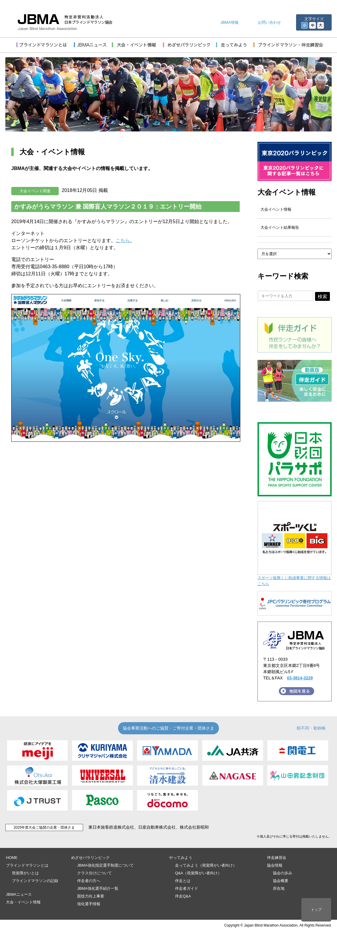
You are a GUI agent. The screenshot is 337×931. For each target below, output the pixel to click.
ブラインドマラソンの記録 (35, 880)
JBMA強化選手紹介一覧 (97, 888)
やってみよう (180, 857)
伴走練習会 (276, 857)
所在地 (278, 888)
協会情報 (274, 865)
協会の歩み (282, 873)
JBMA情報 (229, 22)
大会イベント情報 (286, 192)
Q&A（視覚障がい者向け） (198, 873)
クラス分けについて (94, 873)
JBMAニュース (19, 894)
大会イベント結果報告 (279, 227)
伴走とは (182, 880)
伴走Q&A (183, 896)
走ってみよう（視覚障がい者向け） (206, 865)
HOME (12, 857)
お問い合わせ (269, 22)
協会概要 (280, 880)
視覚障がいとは (25, 873)
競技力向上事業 (90, 896)
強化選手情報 (88, 904)
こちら (123, 240)
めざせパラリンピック (90, 857)
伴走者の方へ (88, 880)
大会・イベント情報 (23, 902)
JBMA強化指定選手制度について (105, 865)
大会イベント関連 (35, 191)
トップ (316, 910)
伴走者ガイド (186, 888)
